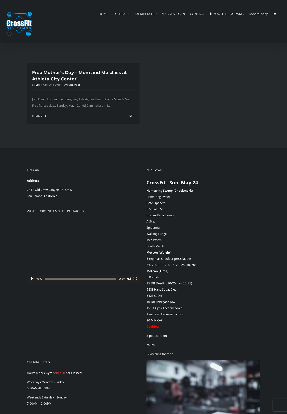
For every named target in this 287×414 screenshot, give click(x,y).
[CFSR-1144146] (203, 361)
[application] (84, 251)
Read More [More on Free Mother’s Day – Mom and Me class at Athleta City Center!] (38, 116)
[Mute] (129, 279)
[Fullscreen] (135, 279)
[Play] (32, 279)
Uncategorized (72, 84)
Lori (37, 84)
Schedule (59, 373)
